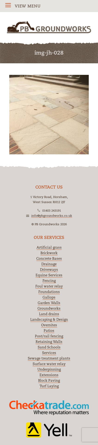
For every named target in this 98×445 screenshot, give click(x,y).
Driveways (49, 269)
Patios (49, 330)
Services (49, 353)
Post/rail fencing (49, 336)
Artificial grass (49, 247)
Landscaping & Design (49, 319)
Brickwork (49, 253)
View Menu (28, 6)
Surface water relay (49, 364)
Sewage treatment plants (49, 358)
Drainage (49, 264)
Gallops (49, 297)
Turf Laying (49, 386)
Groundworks (49, 308)
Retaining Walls (49, 341)
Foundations (49, 292)
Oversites (49, 325)
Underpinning (49, 369)
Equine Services (49, 275)
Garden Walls (49, 303)
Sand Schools (49, 347)
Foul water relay (49, 286)
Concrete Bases (49, 258)
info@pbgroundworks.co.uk (51, 215)
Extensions (49, 375)
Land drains (49, 314)
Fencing (49, 280)
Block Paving (49, 380)
